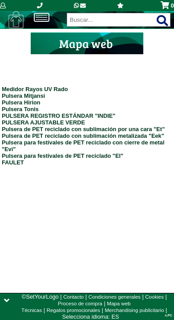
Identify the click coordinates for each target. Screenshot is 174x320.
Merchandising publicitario (134, 310)
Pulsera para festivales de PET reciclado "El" (62, 155)
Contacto (73, 297)
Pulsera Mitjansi (23, 95)
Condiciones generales (115, 297)
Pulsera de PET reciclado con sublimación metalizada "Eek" (83, 135)
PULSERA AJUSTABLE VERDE (43, 122)
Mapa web (118, 303)
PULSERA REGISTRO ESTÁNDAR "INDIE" (59, 115)
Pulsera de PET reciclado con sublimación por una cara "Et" (83, 129)
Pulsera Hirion (21, 102)
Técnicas (31, 310)
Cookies (154, 297)
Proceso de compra (80, 303)
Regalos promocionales (73, 310)
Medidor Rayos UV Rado (35, 89)
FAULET (13, 162)
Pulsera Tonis (20, 109)
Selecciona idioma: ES (90, 316)
